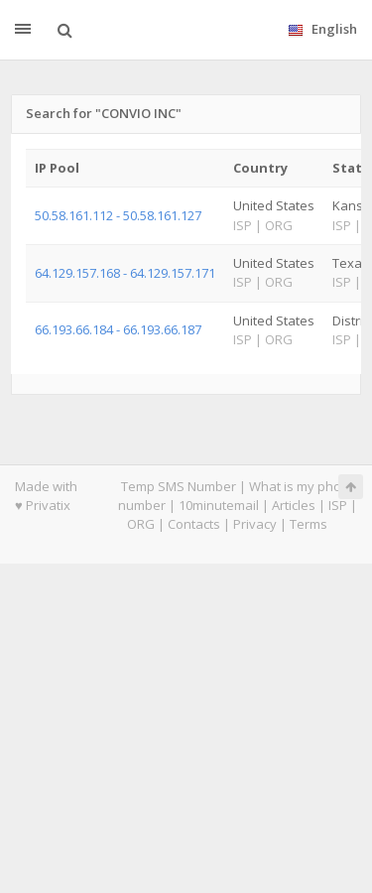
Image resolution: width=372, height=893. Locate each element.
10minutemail (219, 505)
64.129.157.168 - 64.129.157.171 (125, 273)
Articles (293, 505)
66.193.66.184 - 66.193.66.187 (118, 329)
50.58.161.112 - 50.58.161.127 (118, 215)
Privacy (255, 524)
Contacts (194, 524)
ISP (337, 505)
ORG (141, 524)
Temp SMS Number (178, 486)
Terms (308, 524)
